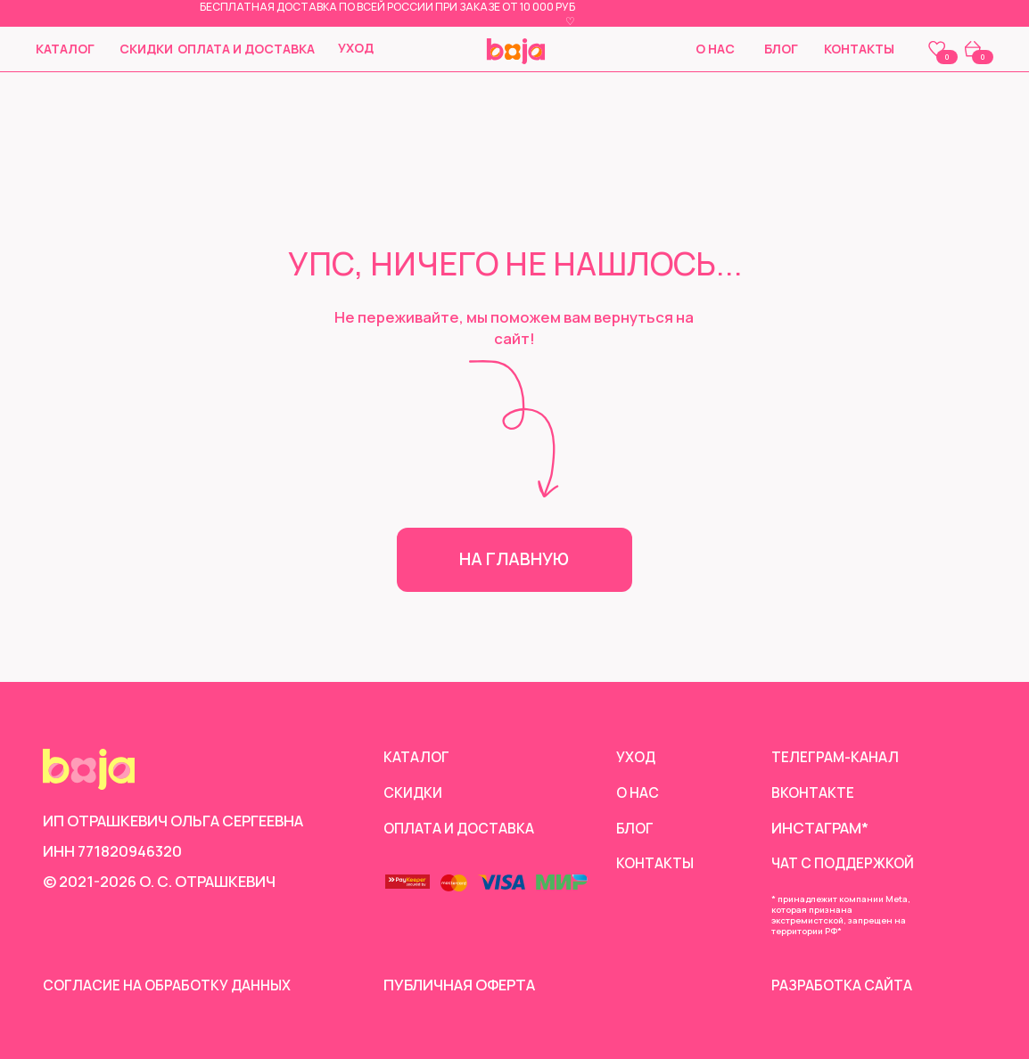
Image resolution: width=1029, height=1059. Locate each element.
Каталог (65, 48)
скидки (146, 48)
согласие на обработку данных (173, 984)
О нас (715, 48)
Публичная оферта (459, 984)
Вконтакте (815, 792)
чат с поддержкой (848, 862)
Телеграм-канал (836, 756)
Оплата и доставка (246, 48)
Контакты (859, 48)
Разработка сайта (844, 984)
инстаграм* (819, 827)
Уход (356, 47)
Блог (781, 48)
